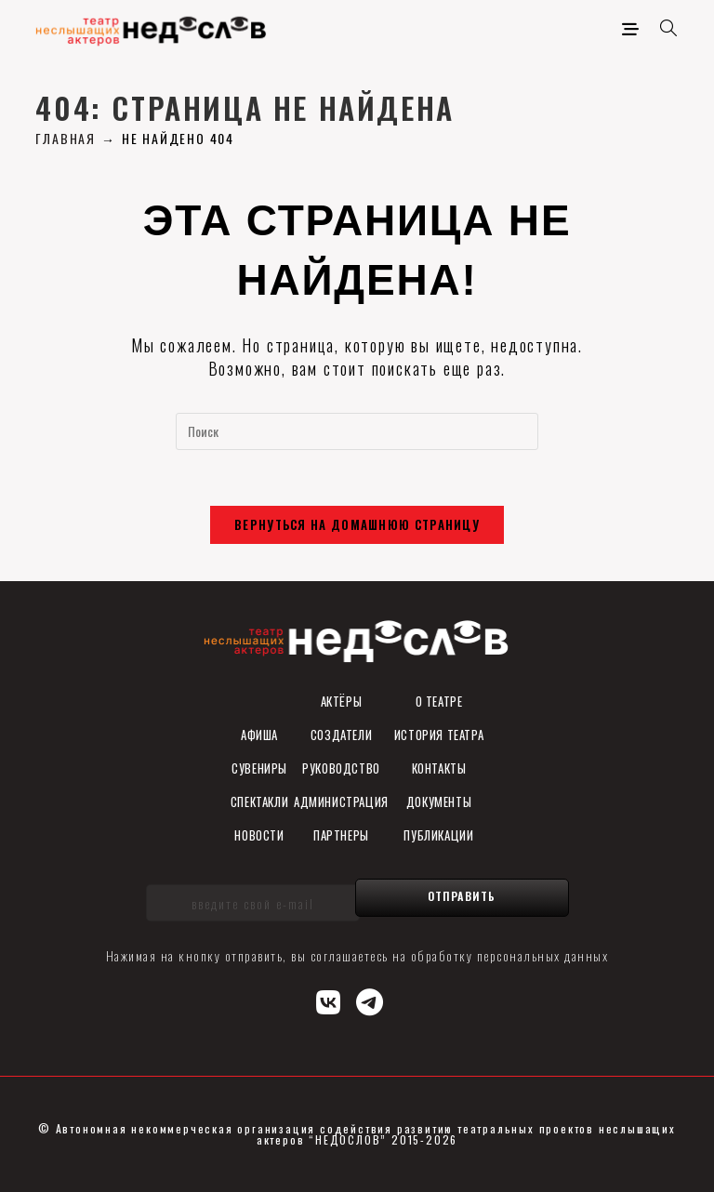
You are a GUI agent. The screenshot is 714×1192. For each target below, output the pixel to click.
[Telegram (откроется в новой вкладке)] (370, 1000)
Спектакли (259, 801)
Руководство (341, 768)
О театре (439, 701)
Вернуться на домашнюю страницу (357, 524)
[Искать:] (662, 28)
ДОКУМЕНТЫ (438, 801)
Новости (259, 835)
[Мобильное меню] (634, 28)
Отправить (462, 896)
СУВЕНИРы (259, 768)
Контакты (439, 768)
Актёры (342, 701)
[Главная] (65, 138)
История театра (438, 734)
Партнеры (341, 835)
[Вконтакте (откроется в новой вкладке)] (329, 1000)
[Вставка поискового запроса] (357, 431)
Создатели (341, 734)
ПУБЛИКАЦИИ (438, 835)
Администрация (341, 801)
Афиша (259, 734)
